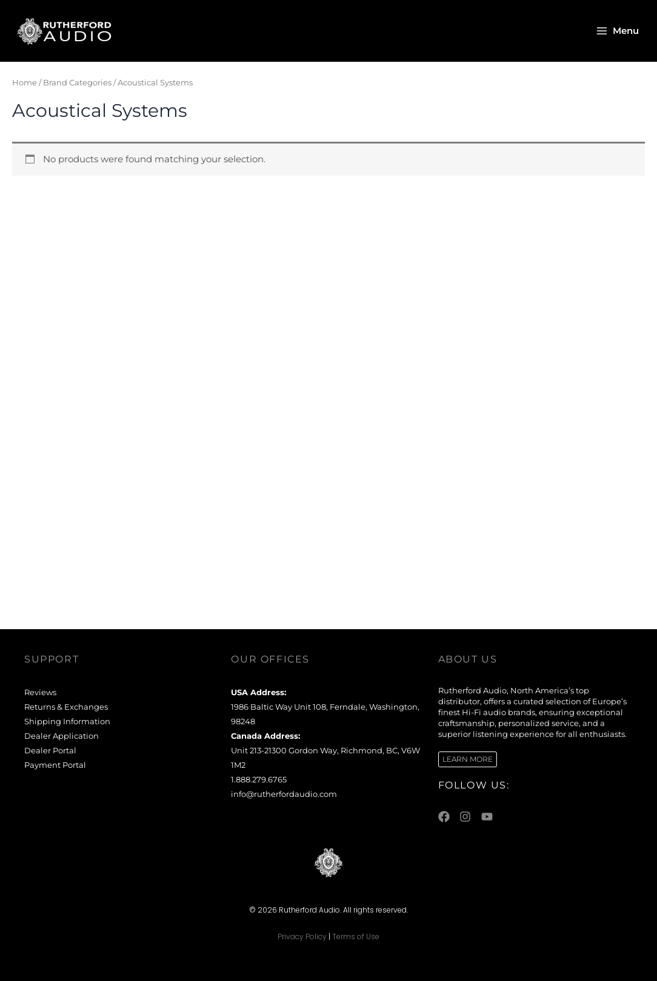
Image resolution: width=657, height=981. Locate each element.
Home (24, 82)
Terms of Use (355, 936)
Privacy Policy (302, 936)
